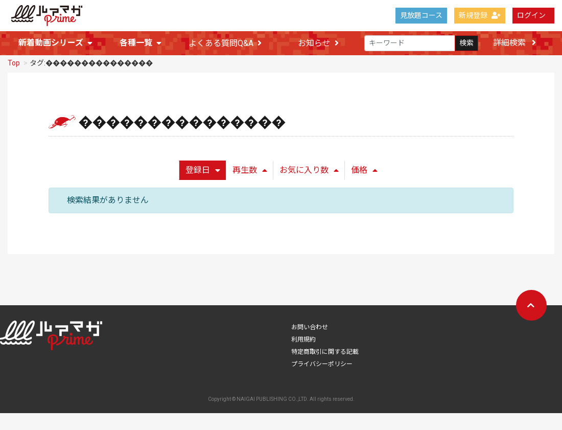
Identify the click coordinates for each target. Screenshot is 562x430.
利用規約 (303, 335)
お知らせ (318, 43)
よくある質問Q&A (225, 43)
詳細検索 (514, 43)
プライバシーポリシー (322, 360)
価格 (364, 166)
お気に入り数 (309, 166)
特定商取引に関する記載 (325, 347)
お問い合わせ (309, 323)
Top (14, 59)
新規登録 (480, 15)
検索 (466, 42)
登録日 (202, 166)
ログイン (531, 15)
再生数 (249, 166)
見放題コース (421, 15)
